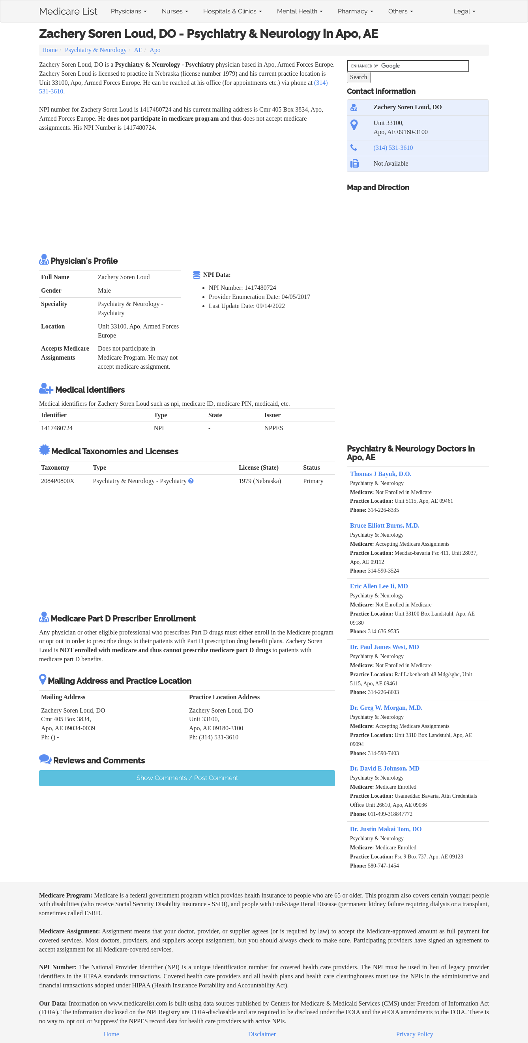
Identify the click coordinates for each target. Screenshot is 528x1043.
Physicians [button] (129, 11)
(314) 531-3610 (393, 147)
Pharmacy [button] (355, 11)
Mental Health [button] (300, 11)
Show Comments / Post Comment (187, 778)
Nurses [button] (175, 11)
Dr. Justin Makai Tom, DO (386, 829)
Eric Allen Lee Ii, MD (379, 586)
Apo (155, 50)
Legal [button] (465, 11)
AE (138, 50)
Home (50, 50)
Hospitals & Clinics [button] (232, 11)
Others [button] (400, 11)
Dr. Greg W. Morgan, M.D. (386, 707)
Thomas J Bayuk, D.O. (381, 473)
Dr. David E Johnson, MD (384, 768)
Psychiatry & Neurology (96, 50)
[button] (191, 481)
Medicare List (68, 10)
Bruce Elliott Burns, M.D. (384, 525)
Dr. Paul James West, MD (384, 647)
